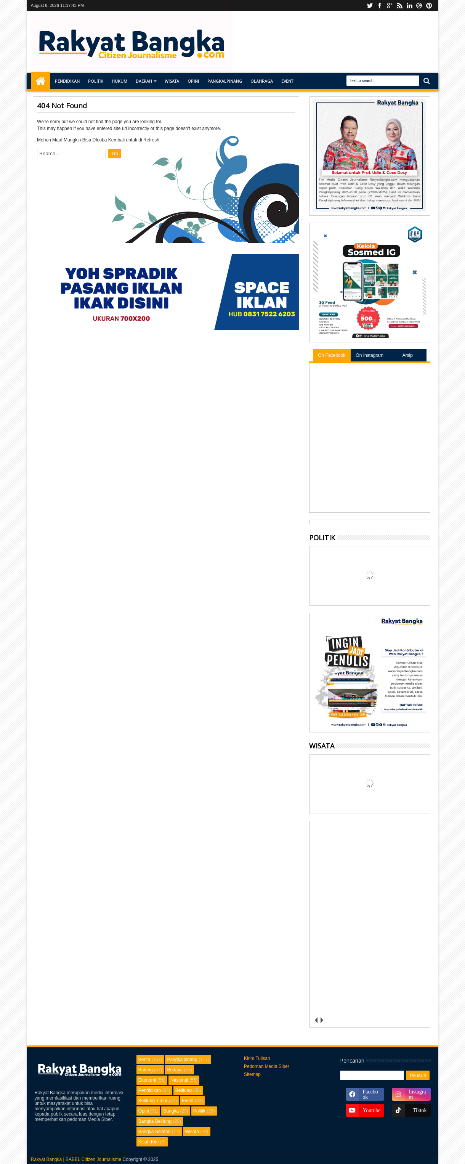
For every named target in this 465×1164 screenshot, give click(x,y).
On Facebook (331, 355)
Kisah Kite (148, 1142)
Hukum (119, 81)
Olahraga (261, 81)
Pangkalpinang (224, 81)
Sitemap (252, 1074)
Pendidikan (67, 81)
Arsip (407, 355)
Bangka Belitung (155, 1121)
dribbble (419, 5)
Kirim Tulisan (257, 1058)
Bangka (171, 1111)
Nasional (179, 1080)
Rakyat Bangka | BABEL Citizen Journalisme (76, 1159)
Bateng (145, 1069)
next (322, 1020)
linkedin (409, 5)
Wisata (172, 81)
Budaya (175, 1069)
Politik (95, 81)
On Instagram (369, 355)
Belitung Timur (153, 1100)
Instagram (389, 5)
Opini (193, 81)
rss (399, 5)
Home (40, 81)
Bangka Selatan (154, 1131)
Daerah (144, 81)
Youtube (370, 5)
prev (316, 1020)
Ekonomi (147, 1080)
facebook (380, 5)
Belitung (183, 1090)
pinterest (429, 5)
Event (287, 81)
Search (426, 81)
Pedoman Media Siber (266, 1066)
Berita (144, 1059)
